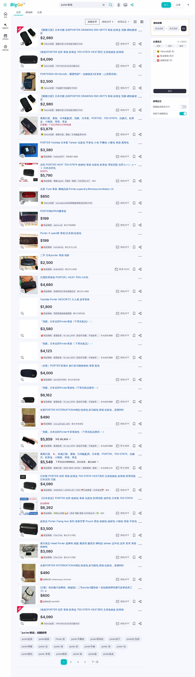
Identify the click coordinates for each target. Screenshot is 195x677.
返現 (181, 46)
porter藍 (93, 654)
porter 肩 (105, 646)
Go (183, 28)
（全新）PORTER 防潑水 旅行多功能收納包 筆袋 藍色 (70, 365)
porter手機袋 (77, 639)
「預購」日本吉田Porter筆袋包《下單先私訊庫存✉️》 (69, 387)
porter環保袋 (96, 639)
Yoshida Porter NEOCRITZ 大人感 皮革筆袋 (64, 299)
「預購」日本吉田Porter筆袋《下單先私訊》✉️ (66, 321)
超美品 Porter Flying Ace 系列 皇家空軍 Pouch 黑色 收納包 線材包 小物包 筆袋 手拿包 (88, 521)
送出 (170, 91)
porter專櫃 (27, 646)
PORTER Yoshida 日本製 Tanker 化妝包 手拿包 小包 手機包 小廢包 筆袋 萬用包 (84, 142)
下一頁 (95, 662)
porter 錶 (77, 654)
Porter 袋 (60, 639)
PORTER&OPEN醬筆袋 (53, 211)
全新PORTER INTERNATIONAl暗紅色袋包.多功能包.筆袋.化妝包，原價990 (82, 409)
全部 (158, 46)
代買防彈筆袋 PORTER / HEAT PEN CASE (64, 277)
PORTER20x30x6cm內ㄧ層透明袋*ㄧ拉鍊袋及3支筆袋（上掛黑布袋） (79, 74)
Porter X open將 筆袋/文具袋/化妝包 (60, 233)
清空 (170, 46)
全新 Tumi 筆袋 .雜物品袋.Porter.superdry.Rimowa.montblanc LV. (77, 188)
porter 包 (121, 646)
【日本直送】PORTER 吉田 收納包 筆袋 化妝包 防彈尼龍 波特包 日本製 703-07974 (86, 498)
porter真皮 (108, 654)
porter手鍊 (90, 646)
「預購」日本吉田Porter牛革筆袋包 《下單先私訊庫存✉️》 (72, 431)
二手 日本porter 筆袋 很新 (54, 255)
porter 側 (58, 646)
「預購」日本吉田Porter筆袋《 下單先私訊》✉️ (66, 343)
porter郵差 (61, 654)
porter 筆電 (44, 654)
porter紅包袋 (133, 639)
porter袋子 (115, 639)
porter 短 (43, 646)
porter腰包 (27, 654)
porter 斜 (73, 646)
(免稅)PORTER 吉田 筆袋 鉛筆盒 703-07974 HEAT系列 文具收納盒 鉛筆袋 (82, 51)
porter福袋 (44, 639)
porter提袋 (27, 639)
